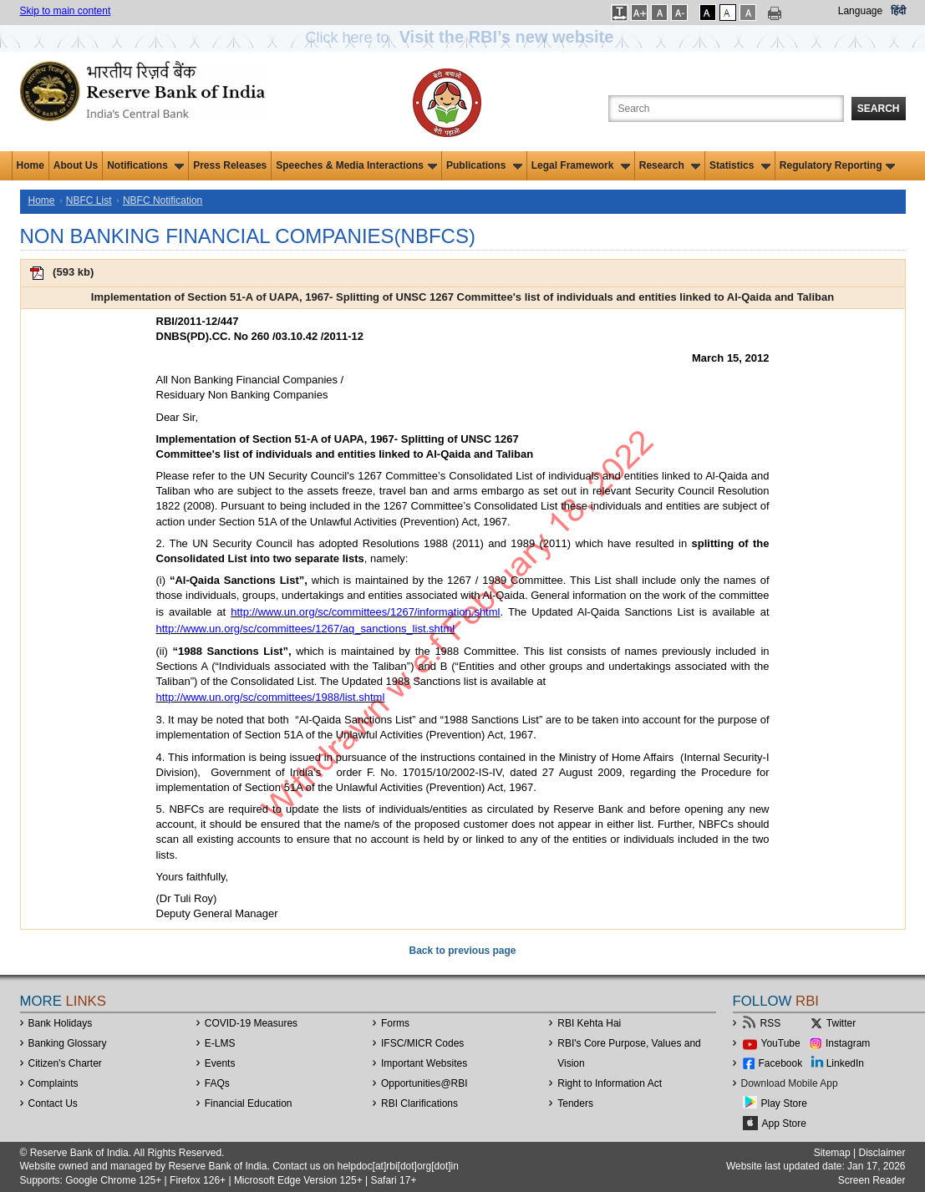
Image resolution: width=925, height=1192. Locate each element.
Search (878, 108)
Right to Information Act (609, 1083)
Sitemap (832, 1153)
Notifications (145, 165)
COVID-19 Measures (251, 1023)
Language (860, 11)
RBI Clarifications (419, 1103)
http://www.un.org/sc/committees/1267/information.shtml (365, 612)
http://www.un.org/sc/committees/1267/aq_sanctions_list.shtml (305, 628)
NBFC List (89, 200)
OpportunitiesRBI (424, 1083)
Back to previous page (462, 950)
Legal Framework (580, 165)
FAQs (217, 1083)
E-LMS (220, 1043)
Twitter (841, 1023)
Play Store (784, 1103)
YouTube (780, 1043)
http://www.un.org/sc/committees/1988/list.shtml (270, 697)
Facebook (781, 1063)
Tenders (575, 1103)
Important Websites (424, 1063)
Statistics (739, 165)
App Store (784, 1123)
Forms (395, 1023)
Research (669, 165)
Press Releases (230, 165)
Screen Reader (872, 1180)
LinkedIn (845, 1063)
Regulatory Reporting (838, 165)
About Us (75, 165)
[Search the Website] (726, 108)
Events (220, 1063)
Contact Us (53, 1103)
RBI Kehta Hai (589, 1023)
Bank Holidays (60, 1023)
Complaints (53, 1083)
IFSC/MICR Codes (422, 1043)
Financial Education (248, 1103)
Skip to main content (65, 11)
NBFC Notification (162, 200)
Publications (484, 165)
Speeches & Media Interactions (356, 165)
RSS (770, 1023)
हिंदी (898, 11)
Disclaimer (881, 1153)
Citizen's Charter (65, 1063)
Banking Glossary (67, 1043)
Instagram (848, 1043)
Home (30, 165)
